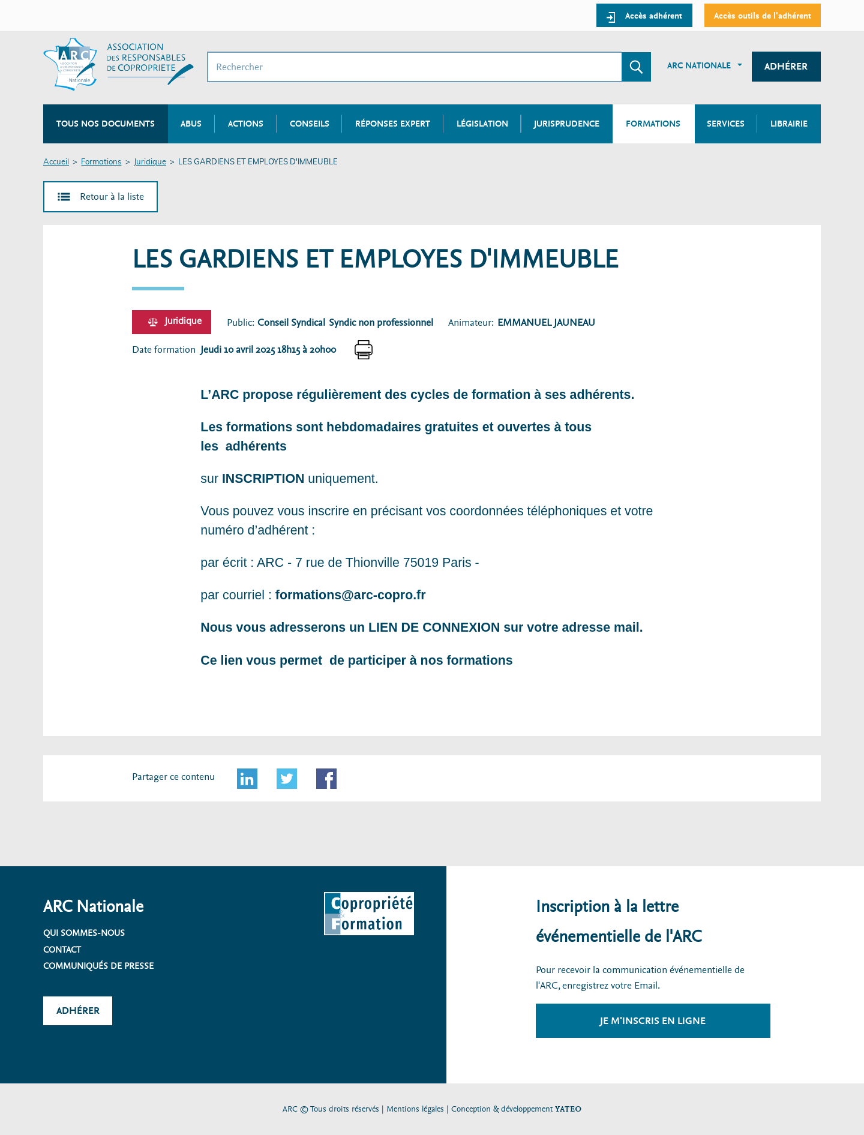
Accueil (56, 162)
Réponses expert (392, 123)
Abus (191, 123)
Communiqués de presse (98, 965)
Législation (482, 123)
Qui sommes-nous (84, 932)
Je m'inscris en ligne (653, 1020)
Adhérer (786, 66)
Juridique (150, 162)
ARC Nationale (699, 65)
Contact (62, 949)
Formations (101, 162)
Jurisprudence (566, 123)
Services (726, 123)
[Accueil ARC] (118, 64)
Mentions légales (415, 1109)
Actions (245, 123)
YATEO (568, 1109)
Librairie (789, 123)
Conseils (309, 123)
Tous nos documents (105, 123)
